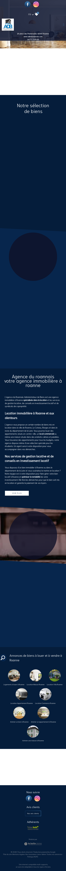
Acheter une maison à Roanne (33, 741)
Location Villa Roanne (55, 684)
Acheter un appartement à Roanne (43, 722)
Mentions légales (18, 854)
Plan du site (7, 854)
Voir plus (17, 493)
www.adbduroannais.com (33, 36)
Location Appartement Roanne (21, 703)
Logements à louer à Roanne (13, 684)
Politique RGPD (32, 857)
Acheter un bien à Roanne (19, 722)
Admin (44, 854)
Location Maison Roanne (35, 684)
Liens (39, 854)
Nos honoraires (31, 854)
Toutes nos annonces (54, 854)
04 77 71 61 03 (33, 39)
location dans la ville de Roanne (18, 427)
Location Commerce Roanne (45, 703)
